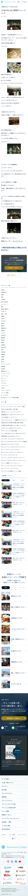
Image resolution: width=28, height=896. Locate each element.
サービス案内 (5, 779)
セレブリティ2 (18, 241)
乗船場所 (4, 797)
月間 (22, 480)
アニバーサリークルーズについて (10, 818)
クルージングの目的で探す (9, 807)
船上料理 (4, 790)
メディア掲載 (12, 834)
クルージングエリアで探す (9, 804)
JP (19, 1)
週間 (14, 480)
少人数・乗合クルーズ (8, 782)
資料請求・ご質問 (6, 822)
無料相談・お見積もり (14, 268)
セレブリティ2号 (20, 38)
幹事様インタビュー (7, 815)
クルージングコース (7, 800)
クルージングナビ (22, 834)
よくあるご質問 (6, 825)
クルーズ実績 (5, 811)
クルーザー (5, 786)
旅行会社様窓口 (6, 829)
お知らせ (4, 834)
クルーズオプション (7, 793)
